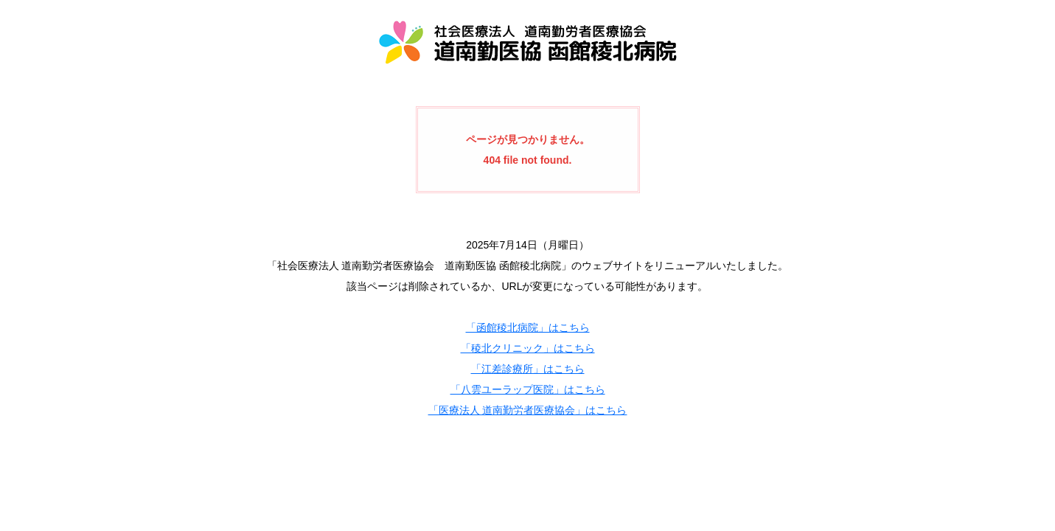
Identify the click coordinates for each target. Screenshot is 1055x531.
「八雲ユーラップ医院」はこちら (527, 389)
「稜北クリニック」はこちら (528, 348)
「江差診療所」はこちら (528, 369)
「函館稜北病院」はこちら (528, 327)
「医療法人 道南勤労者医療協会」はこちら (527, 410)
